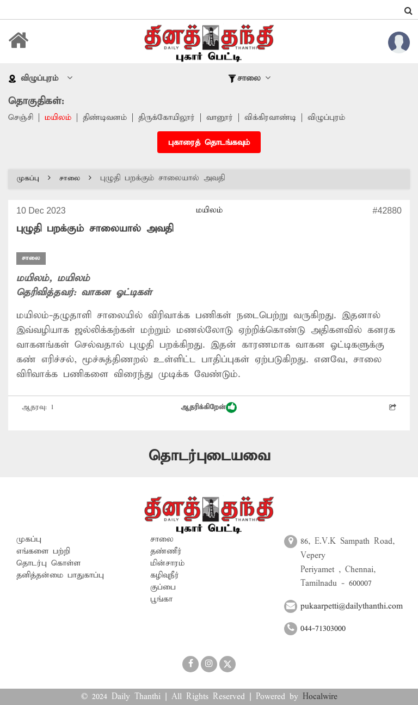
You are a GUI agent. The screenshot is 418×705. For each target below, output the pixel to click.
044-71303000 (323, 629)
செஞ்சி (20, 117)
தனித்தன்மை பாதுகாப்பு (60, 575)
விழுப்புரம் (326, 117)
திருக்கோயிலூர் (166, 117)
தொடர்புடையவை (209, 456)
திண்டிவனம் (105, 117)
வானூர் (219, 117)
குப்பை (163, 587)
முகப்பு (34, 178)
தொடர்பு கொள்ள (48, 563)
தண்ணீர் (166, 551)
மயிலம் (58, 117)
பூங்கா (161, 599)
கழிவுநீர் (164, 575)
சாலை (75, 178)
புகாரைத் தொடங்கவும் (209, 143)
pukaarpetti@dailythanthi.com (351, 606)
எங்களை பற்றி (43, 551)
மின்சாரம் (167, 563)
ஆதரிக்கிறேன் (209, 407)
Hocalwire (320, 697)
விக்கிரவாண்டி (270, 117)
